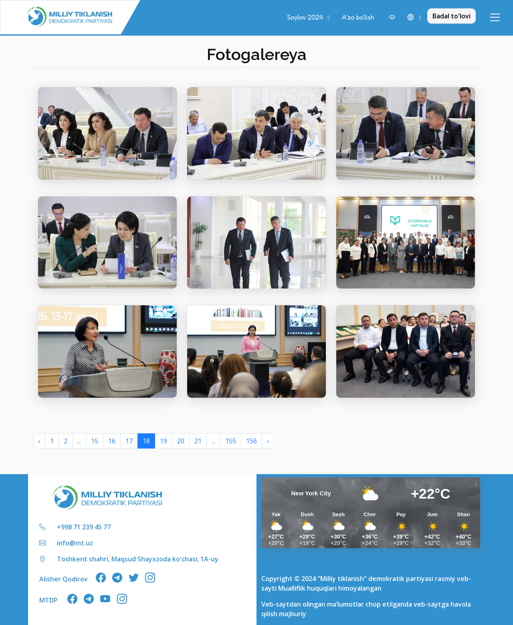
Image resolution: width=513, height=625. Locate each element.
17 (129, 441)
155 (230, 441)
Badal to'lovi (451, 16)
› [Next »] (268, 441)
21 (198, 441)
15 (94, 441)
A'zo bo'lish (358, 17)
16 (111, 441)
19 (163, 441)
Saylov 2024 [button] (305, 17)
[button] (414, 17)
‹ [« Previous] (39, 441)
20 (180, 441)
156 (251, 441)
